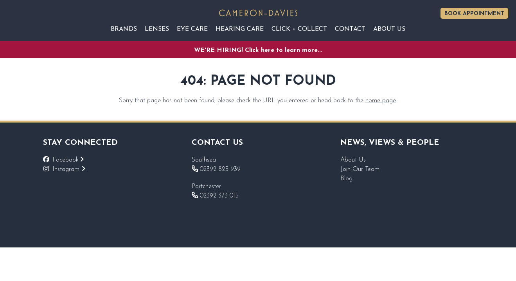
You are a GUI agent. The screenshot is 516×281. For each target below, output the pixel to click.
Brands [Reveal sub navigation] (124, 29)
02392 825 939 (216, 169)
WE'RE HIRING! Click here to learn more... (258, 50)
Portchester (206, 186)
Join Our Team (359, 169)
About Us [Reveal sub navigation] (389, 29)
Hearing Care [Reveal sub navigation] (240, 29)
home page (380, 101)
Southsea (204, 160)
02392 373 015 (215, 196)
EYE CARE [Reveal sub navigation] (192, 29)
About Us (353, 160)
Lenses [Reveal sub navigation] (157, 29)
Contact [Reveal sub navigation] (350, 29)
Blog (346, 179)
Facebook (68, 160)
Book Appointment (474, 14)
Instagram (68, 169)
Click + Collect (299, 29)
